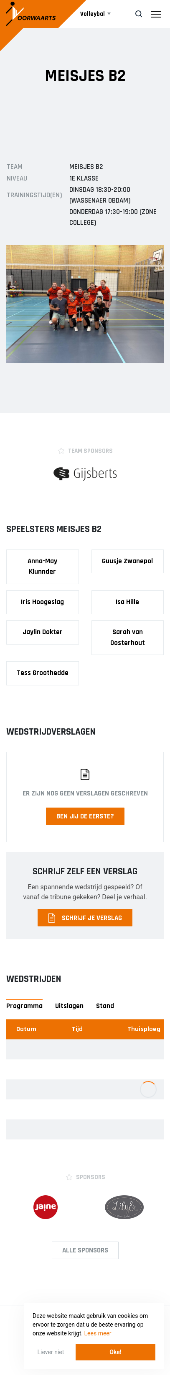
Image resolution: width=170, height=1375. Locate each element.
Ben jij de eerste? (85, 816)
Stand (105, 1006)
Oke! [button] (115, 1352)
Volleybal (92, 14)
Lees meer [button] (98, 1333)
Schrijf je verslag (85, 918)
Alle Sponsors (85, 1250)
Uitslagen (69, 1006)
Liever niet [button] (51, 1352)
